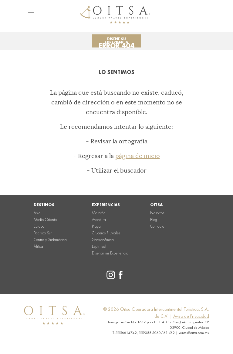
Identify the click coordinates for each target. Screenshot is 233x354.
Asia (37, 213)
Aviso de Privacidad (191, 316)
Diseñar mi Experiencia (110, 253)
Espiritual (99, 246)
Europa (39, 226)
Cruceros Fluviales (106, 233)
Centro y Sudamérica (50, 240)
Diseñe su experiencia (116, 40)
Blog (153, 220)
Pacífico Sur (43, 233)
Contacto (157, 226)
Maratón (99, 213)
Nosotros (157, 213)
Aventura (99, 220)
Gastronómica (103, 240)
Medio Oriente (45, 220)
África (38, 246)
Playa (96, 226)
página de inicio (137, 155)
